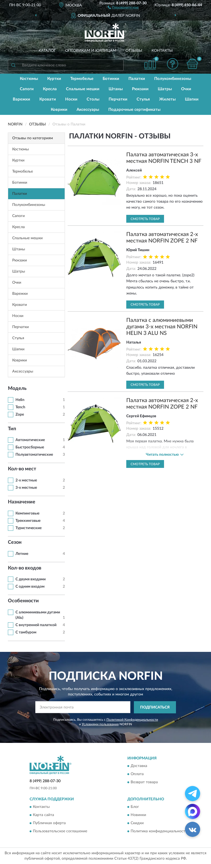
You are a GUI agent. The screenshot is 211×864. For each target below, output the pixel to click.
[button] (123, 7)
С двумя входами (30, 579)
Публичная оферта (49, 823)
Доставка (139, 766)
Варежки (21, 99)
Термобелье (81, 79)
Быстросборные (29, 447)
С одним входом (30, 586)
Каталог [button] (47, 51)
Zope (19, 414)
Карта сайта (43, 815)
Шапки (192, 99)
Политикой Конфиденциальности (132, 719)
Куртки (54, 79)
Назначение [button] (21, 502)
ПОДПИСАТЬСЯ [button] (155, 707)
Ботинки (111, 79)
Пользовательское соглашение (60, 831)
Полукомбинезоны (172, 79)
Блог (135, 807)
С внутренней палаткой (35, 625)
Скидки (137, 823)
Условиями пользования (100, 724)
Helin (19, 400)
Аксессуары (88, 110)
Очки (186, 89)
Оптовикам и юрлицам (90, 51)
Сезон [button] (14, 542)
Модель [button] (17, 388)
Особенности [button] (23, 600)
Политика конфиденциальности (159, 831)
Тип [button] (12, 428)
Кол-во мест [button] (22, 469)
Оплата (137, 774)
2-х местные (26, 480)
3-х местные (26, 488)
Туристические (28, 528)
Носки (71, 99)
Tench (20, 407)
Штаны (116, 89)
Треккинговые (27, 521)
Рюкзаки (140, 89)
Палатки (136, 79)
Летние (21, 554)
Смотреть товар (145, 219)
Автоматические (30, 440)
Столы (93, 99)
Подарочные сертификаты (134, 110)
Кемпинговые (27, 513)
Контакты (162, 51)
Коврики (59, 110)
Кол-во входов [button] (24, 568)
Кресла (50, 89)
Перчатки (118, 99)
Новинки (138, 815)
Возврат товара (144, 782)
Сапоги (27, 89)
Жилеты (167, 99)
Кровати (47, 99)
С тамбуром (25, 632)
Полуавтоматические (34, 455)
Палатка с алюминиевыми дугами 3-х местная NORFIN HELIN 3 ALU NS (161, 327)
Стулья (143, 99)
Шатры (165, 89)
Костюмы (29, 79)
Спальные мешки (82, 89)
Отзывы (133, 51)
